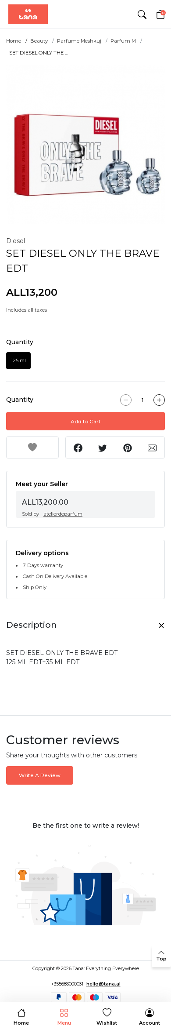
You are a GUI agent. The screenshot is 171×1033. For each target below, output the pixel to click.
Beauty (39, 41)
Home (13, 41)
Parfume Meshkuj (79, 41)
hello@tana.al (103, 984)
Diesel (15, 241)
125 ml (18, 360)
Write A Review (40, 775)
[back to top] (161, 956)
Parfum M (123, 41)
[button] (142, 14)
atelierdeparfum (62, 514)
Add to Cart (86, 421)
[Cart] (160, 14)
